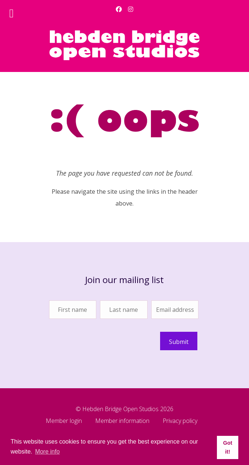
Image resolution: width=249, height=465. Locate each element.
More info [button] (47, 451)
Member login (64, 421)
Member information (122, 421)
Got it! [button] (227, 447)
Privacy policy (180, 421)
